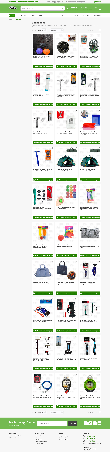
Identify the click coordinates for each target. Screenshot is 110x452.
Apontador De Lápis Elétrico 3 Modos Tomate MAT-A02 (65, 132)
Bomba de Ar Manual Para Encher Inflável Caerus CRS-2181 (66, 358)
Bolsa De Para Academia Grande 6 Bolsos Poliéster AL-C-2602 (89, 246)
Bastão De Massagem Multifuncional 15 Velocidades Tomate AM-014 (42, 208)
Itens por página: (36, 30)
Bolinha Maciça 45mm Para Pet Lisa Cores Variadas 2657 (66, 245)
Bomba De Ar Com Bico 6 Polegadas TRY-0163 (87, 283)
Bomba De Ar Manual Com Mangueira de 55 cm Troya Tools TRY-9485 (41, 359)
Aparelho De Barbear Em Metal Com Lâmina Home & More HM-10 (89, 95)
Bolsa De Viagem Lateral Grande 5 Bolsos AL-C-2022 (41, 283)
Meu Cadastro (39, 436)
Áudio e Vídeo (23, 15)
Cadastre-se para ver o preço (44, 66)
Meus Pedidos (39, 438)
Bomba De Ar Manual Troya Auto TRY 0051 (88, 358)
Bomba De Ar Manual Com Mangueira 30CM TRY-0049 (88, 321)
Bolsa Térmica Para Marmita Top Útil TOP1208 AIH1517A (65, 283)
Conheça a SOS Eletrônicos (16, 436)
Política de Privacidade (15, 438)
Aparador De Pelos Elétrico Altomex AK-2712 (41, 94)
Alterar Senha (39, 443)
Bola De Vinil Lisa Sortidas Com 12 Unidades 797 (66, 207)
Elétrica (51, 15)
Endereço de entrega (41, 441)
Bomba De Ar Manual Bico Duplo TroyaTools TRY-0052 (66, 321)
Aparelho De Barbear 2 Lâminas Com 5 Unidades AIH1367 (42, 170)
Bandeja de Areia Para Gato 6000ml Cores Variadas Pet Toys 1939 (88, 133)
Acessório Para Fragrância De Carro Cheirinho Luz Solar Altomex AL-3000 (66, 58)
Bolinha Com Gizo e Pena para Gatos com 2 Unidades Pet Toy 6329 (89, 208)
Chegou (13, 15)
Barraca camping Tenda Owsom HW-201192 (87, 170)
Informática (74, 15)
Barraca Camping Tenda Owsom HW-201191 (64, 170)
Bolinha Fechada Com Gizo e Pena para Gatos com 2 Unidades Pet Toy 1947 (41, 246)
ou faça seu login (74, 9)
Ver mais (34, 26)
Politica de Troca (63, 439)
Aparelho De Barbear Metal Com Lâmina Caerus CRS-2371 (42, 132)
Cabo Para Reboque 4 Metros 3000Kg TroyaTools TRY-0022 (42, 396)
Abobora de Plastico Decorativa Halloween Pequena (42, 57)
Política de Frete (63, 438)
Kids (33, 15)
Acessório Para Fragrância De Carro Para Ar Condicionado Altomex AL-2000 (89, 58)
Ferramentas (62, 15)
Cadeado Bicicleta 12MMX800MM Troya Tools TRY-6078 (66, 397)
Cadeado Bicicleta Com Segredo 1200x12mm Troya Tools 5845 (90, 397)
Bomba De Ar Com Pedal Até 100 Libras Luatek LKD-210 (42, 321)
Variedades (97, 15)
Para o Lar (41, 15)
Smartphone (85, 15)
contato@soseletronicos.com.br (93, 443)
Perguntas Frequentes (65, 436)
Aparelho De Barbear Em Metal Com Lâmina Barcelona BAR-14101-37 (66, 95)
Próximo (100, 30)
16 (90, 436)
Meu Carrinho (39, 439)
